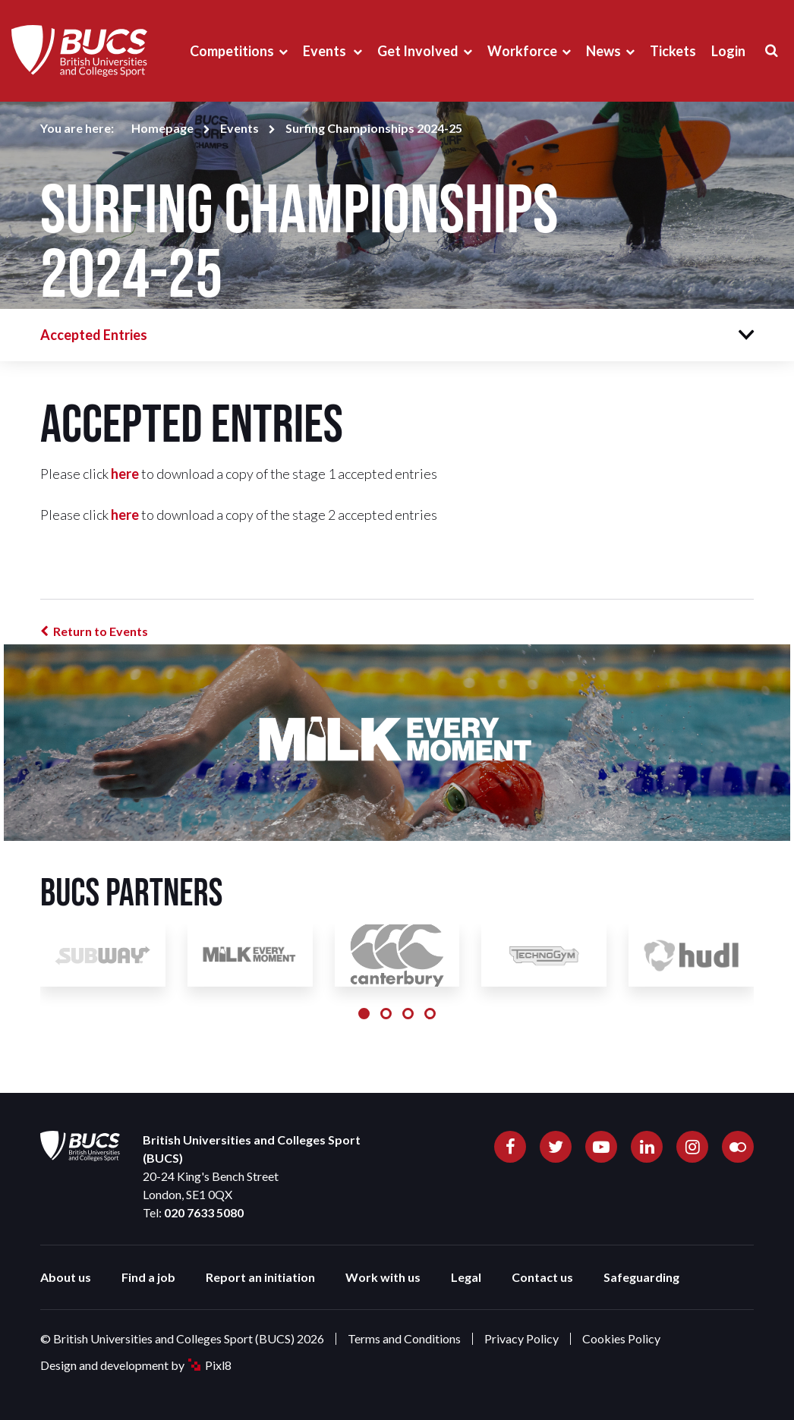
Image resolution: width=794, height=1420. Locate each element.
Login (728, 51)
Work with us (383, 1277)
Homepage (162, 128)
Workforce (522, 51)
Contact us (542, 1277)
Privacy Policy (521, 1338)
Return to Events (100, 631)
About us (65, 1277)
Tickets (673, 51)
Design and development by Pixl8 (136, 1365)
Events (325, 51)
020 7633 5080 (204, 1212)
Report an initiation (260, 1277)
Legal (466, 1277)
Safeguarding (641, 1277)
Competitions (232, 51)
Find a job (148, 1277)
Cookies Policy (621, 1338)
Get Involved (417, 51)
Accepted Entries (93, 334)
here (125, 473)
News (603, 51)
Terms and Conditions (404, 1338)
